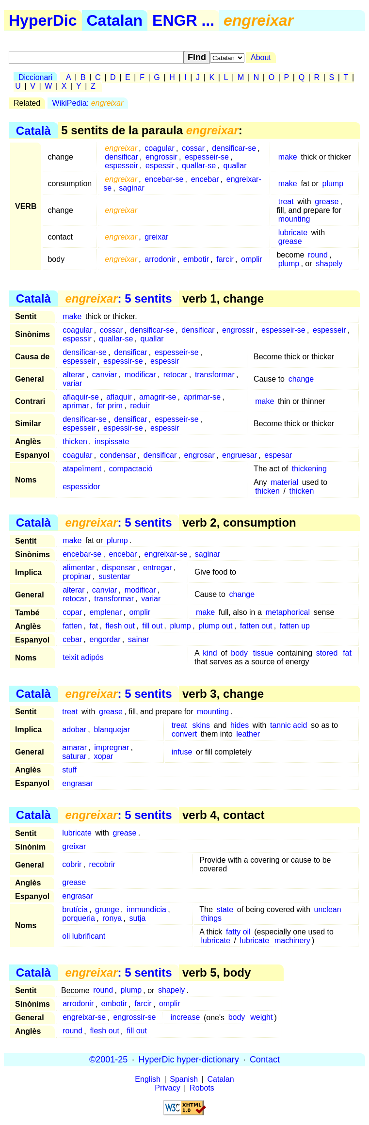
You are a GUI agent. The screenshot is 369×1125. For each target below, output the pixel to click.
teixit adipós (83, 657)
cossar (193, 148)
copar (72, 612)
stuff (69, 770)
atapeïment (82, 469)
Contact (265, 1059)
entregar (157, 567)
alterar (73, 374)
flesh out (120, 626)
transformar (215, 374)
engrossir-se (134, 1017)
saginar (131, 188)
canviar (104, 374)
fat (94, 626)
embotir (196, 259)
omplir (251, 259)
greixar (156, 237)
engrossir (161, 157)
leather (248, 734)
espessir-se (123, 361)
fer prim (109, 406)
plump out (215, 626)
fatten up (295, 626)
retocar (175, 374)
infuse (182, 752)
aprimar (76, 406)
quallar (234, 165)
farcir (225, 259)
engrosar (199, 455)
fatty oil (238, 932)
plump (332, 183)
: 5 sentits (118, 298)
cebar (72, 639)
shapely (329, 263)
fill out (152, 626)
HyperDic (43, 20)
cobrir (71, 864)
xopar (103, 756)
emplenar (106, 612)
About (261, 57)
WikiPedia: (88, 103)
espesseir (121, 165)
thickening (309, 469)
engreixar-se (166, 554)
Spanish (184, 1079)
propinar (77, 576)
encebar (205, 179)
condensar (118, 455)
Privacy (167, 1088)
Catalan (115, 20)
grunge (107, 909)
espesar (278, 455)
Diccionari (35, 77)
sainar (138, 639)
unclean (327, 909)
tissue (263, 653)
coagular (159, 148)
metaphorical (287, 612)
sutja (137, 918)
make (287, 157)
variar (72, 383)
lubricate (292, 232)
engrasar (77, 783)
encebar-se (163, 179)
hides (239, 725)
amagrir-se (157, 397)
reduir (140, 406)
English (147, 1079)
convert (184, 734)
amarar (74, 747)
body (239, 653)
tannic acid (288, 725)
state (224, 909)
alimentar (79, 567)
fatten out (256, 626)
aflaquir (118, 397)
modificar (140, 374)
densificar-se (234, 148)
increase (185, 1017)
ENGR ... (183, 20)
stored (326, 653)
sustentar (114, 576)
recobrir (102, 864)
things (211, 918)
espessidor (81, 486)
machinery (292, 940)
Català (33, 130)
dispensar (118, 567)
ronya (112, 918)
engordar (105, 639)
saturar (74, 756)
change (301, 379)
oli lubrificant (83, 936)
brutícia (74, 909)
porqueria (78, 918)
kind (210, 653)
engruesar (239, 455)
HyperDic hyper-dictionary (189, 1059)
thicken (75, 441)
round (318, 255)
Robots (202, 1088)
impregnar (111, 747)
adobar (74, 729)
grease (326, 201)
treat (286, 201)
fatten (72, 626)
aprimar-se (202, 397)
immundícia (146, 909)
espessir (160, 165)
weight (261, 1017)
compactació (131, 469)
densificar (121, 157)
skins (201, 725)
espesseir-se (207, 157)
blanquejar (112, 729)
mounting (294, 219)
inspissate (112, 441)
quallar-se (199, 165)
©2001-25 (108, 1059)
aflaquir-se (81, 397)
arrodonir (160, 259)
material (284, 482)
